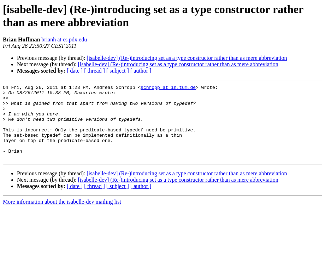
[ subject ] (117, 71)
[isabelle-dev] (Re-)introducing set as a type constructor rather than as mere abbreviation (187, 58)
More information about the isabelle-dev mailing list (62, 217)
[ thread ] (94, 71)
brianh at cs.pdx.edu (64, 39)
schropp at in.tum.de (168, 88)
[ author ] (141, 71)
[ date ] (75, 71)
